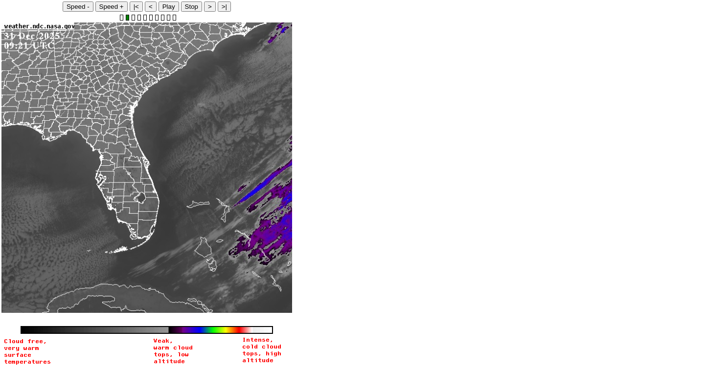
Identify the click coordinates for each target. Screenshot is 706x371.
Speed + (111, 6)
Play (168, 6)
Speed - (78, 6)
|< (136, 6)
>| (224, 6)
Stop (191, 6)
